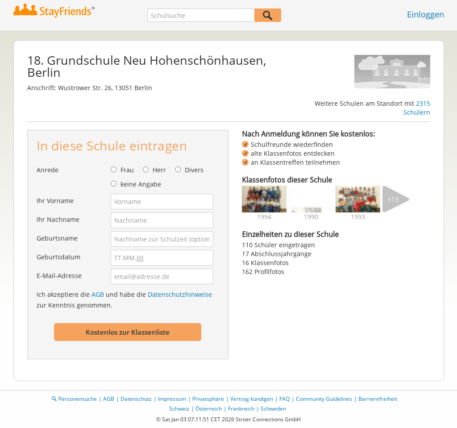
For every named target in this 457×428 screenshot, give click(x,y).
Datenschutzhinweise (180, 294)
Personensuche (77, 399)
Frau (127, 170)
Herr (159, 170)
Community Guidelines (324, 399)
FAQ (284, 399)
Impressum (172, 399)
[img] (264, 199)
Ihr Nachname (58, 219)
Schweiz (179, 408)
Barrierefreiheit (377, 399)
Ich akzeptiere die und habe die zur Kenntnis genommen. (124, 299)
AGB (97, 294)
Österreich (208, 408)
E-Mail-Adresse (59, 275)
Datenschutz (136, 399)
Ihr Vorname (55, 200)
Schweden (273, 408)
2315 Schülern (416, 107)
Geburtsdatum (58, 257)
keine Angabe (140, 184)
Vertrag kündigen (251, 399)
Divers (194, 170)
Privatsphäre (208, 399)
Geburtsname (57, 238)
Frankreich (241, 408)
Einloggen (425, 14)
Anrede (47, 170)
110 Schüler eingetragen (278, 245)
